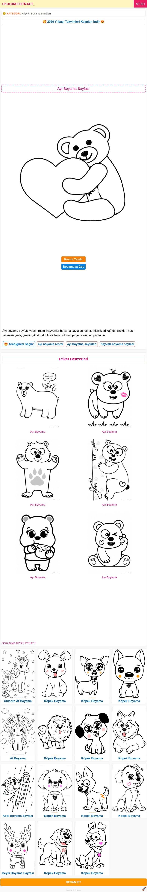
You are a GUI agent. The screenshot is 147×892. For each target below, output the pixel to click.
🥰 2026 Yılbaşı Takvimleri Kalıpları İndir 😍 (73, 21)
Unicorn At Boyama (18, 701)
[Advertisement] (73, 55)
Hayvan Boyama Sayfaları (36, 13)
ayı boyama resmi (50, 344)
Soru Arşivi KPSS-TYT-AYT (19, 643)
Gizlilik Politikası (73, 890)
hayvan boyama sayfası (117, 344)
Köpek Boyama (55, 701)
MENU (140, 4)
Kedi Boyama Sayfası (18, 815)
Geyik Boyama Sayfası (18, 873)
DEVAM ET (73, 882)
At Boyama (18, 758)
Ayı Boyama (37, 431)
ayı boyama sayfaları (82, 344)
